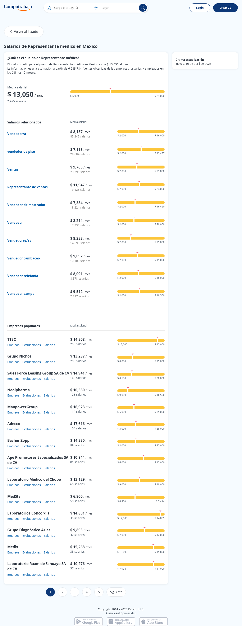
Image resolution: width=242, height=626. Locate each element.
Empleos (13, 345)
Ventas (12, 169)
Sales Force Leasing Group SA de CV (38, 373)
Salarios (49, 345)
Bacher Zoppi (19, 440)
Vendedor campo (20, 293)
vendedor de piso (21, 151)
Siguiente (116, 592)
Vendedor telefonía (22, 275)
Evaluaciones (31, 345)
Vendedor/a (16, 133)
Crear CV (225, 8)
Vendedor (15, 222)
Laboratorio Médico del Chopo (34, 479)
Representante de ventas (27, 187)
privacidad (129, 613)
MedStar (14, 496)
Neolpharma (18, 389)
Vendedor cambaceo (23, 258)
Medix (12, 546)
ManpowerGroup (22, 406)
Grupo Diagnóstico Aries (28, 529)
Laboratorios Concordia (28, 513)
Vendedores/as (19, 240)
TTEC (11, 339)
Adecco (13, 423)
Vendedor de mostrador (26, 204)
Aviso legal (113, 613)
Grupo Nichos (19, 356)
